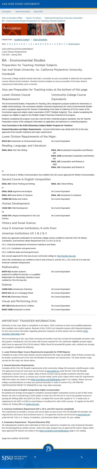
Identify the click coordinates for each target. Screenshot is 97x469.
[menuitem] (7, 11)
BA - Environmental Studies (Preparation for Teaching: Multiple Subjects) (33, 21)
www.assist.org (53, 371)
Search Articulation (23, 11)
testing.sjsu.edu (32, 404)
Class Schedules (40, 40)
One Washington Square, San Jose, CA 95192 (57, 457)
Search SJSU (38, 11)
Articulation (6, 11)
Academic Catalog (21, 40)
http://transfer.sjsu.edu (66, 256)
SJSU (21, 3)
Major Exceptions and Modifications (46, 379)
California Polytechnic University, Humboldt (63, 18)
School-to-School (33, 18)
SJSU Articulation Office (12, 18)
